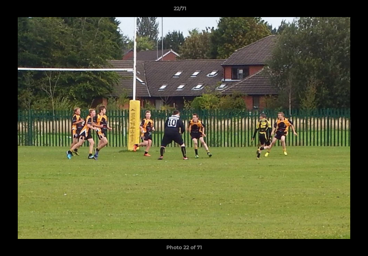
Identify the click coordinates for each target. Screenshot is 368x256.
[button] (338, 10)
